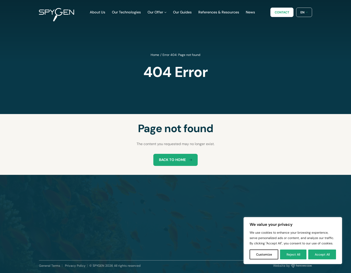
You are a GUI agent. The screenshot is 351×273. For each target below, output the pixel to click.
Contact (282, 12)
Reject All (293, 254)
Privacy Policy (75, 266)
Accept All (322, 254)
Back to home (175, 159)
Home (155, 55)
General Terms (49, 266)
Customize (264, 254)
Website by (292, 265)
